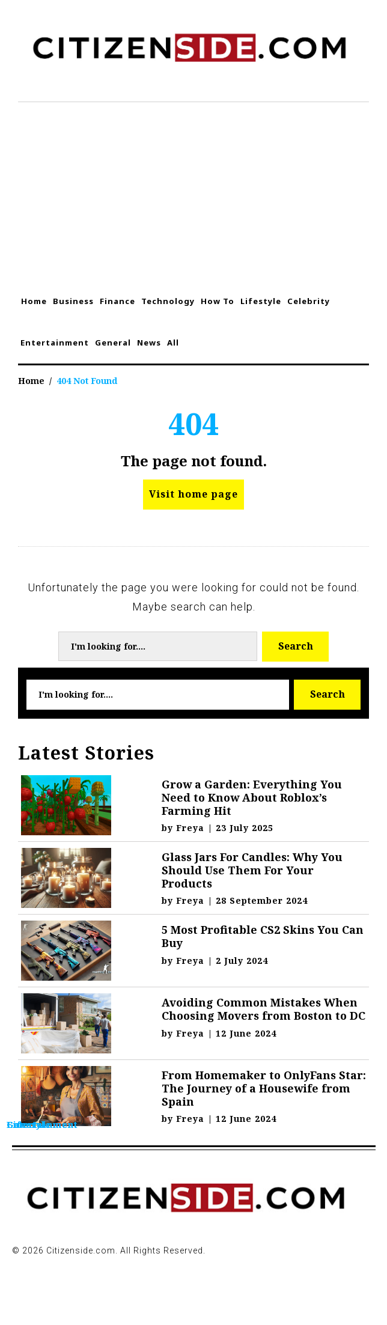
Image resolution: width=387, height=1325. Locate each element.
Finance (117, 301)
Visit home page (193, 494)
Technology (168, 301)
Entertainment (54, 342)
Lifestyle (260, 301)
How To (217, 301)
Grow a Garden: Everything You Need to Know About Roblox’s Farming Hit (252, 797)
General (113, 342)
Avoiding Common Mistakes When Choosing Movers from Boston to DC (263, 1009)
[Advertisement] (193, 192)
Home (34, 301)
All (173, 342)
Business (73, 301)
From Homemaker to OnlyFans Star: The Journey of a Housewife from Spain (264, 1088)
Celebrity (308, 301)
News (149, 342)
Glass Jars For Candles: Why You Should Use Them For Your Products (252, 870)
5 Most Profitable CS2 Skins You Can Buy (263, 936)
